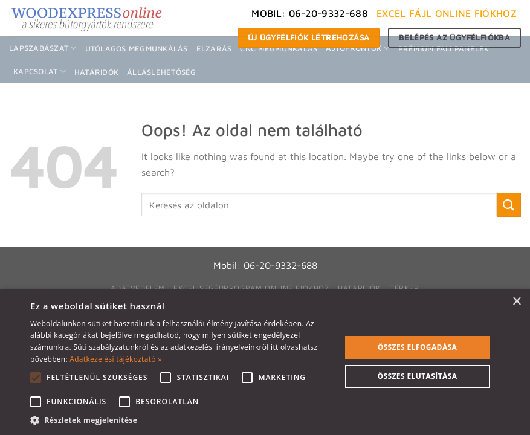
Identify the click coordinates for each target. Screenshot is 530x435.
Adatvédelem (138, 287)
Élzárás (214, 48)
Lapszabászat (43, 48)
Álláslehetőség (161, 72)
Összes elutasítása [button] (417, 376)
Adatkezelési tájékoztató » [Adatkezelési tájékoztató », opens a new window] (115, 359)
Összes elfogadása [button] (417, 347)
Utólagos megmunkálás (136, 48)
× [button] (516, 301)
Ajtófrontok (357, 48)
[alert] (265, 362)
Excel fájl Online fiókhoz (446, 13)
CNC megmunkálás (278, 48)
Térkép (404, 287)
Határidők (96, 72)
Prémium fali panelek (444, 48)
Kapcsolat (39, 71)
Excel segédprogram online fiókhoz (251, 287)
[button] (181, 420)
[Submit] (509, 204)
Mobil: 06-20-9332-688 (309, 13)
